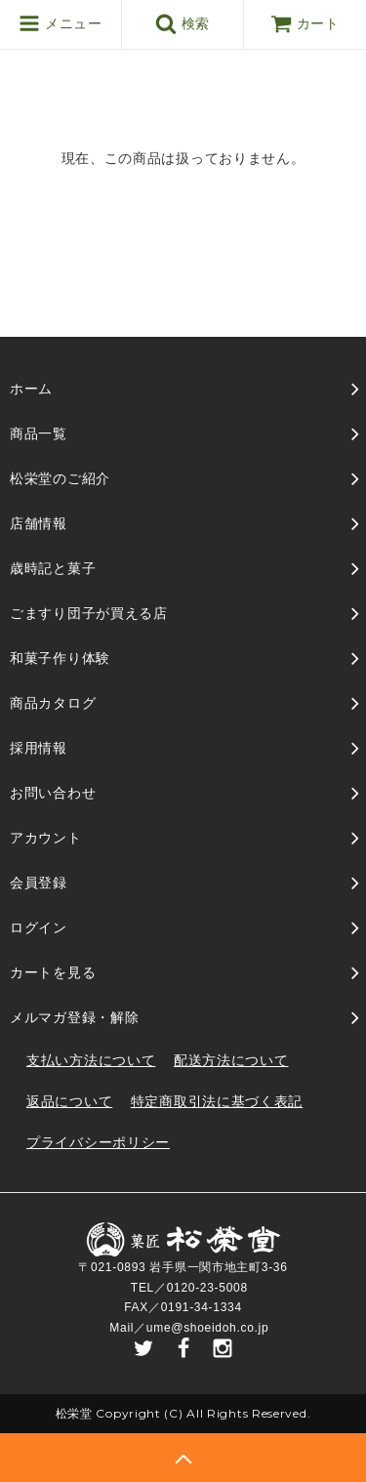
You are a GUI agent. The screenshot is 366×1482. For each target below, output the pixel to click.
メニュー (60, 23)
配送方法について (231, 1060)
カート (305, 23)
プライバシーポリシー (98, 1142)
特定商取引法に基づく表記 (217, 1101)
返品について (69, 1101)
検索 (182, 23)
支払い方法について (90, 1060)
